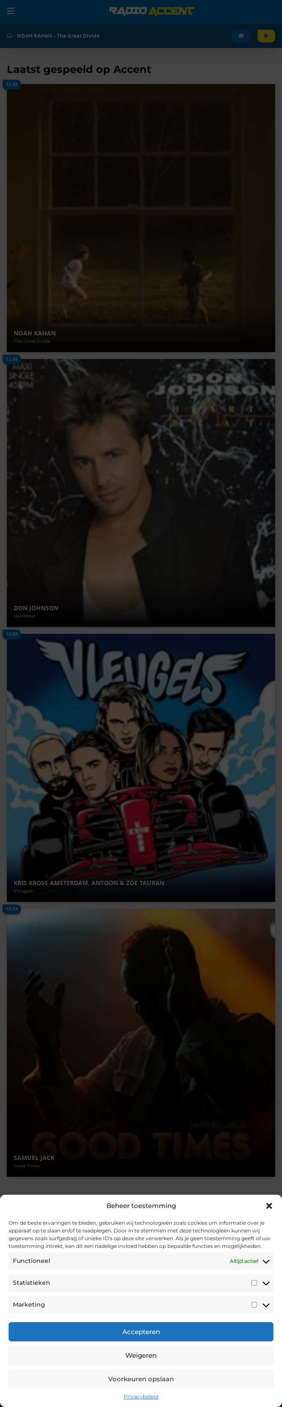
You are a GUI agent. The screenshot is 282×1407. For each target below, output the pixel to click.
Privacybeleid (141, 1396)
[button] (269, 1206)
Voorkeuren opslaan (141, 1379)
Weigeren (141, 1355)
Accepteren (141, 1332)
